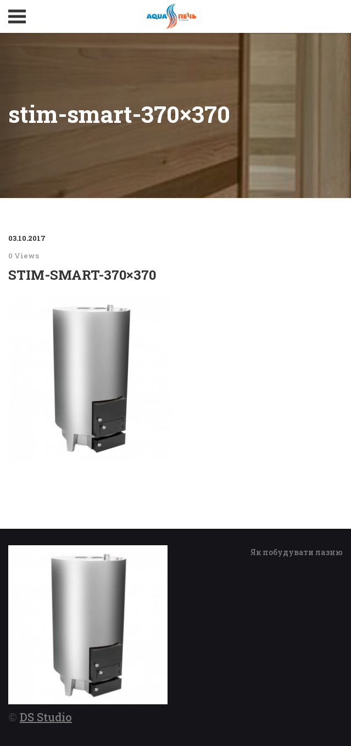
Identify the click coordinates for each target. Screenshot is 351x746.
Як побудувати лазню (296, 552)
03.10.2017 (27, 238)
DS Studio (46, 717)
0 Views (23, 256)
